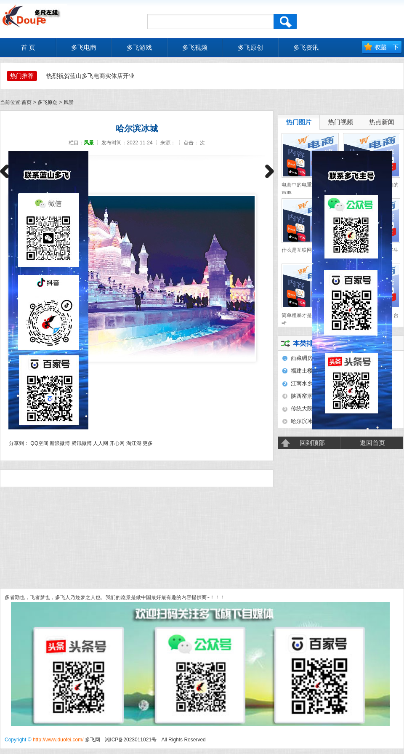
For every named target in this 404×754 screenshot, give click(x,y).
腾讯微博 (82, 443)
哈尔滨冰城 (304, 421)
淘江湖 (133, 443)
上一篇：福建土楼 (4, 173)
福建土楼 (302, 371)
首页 (26, 102)
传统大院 (302, 408)
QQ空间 (39, 443)
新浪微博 (60, 443)
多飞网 (92, 740)
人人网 (100, 443)
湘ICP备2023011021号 (131, 740)
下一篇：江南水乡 (269, 173)
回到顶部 (312, 443)
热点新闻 (381, 122)
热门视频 (340, 122)
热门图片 (298, 122)
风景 (69, 102)
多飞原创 (47, 102)
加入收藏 (382, 47)
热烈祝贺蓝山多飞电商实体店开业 (90, 75)
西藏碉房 (302, 358)
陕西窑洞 (302, 396)
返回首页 (372, 443)
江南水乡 (302, 383)
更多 (148, 443)
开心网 (117, 443)
